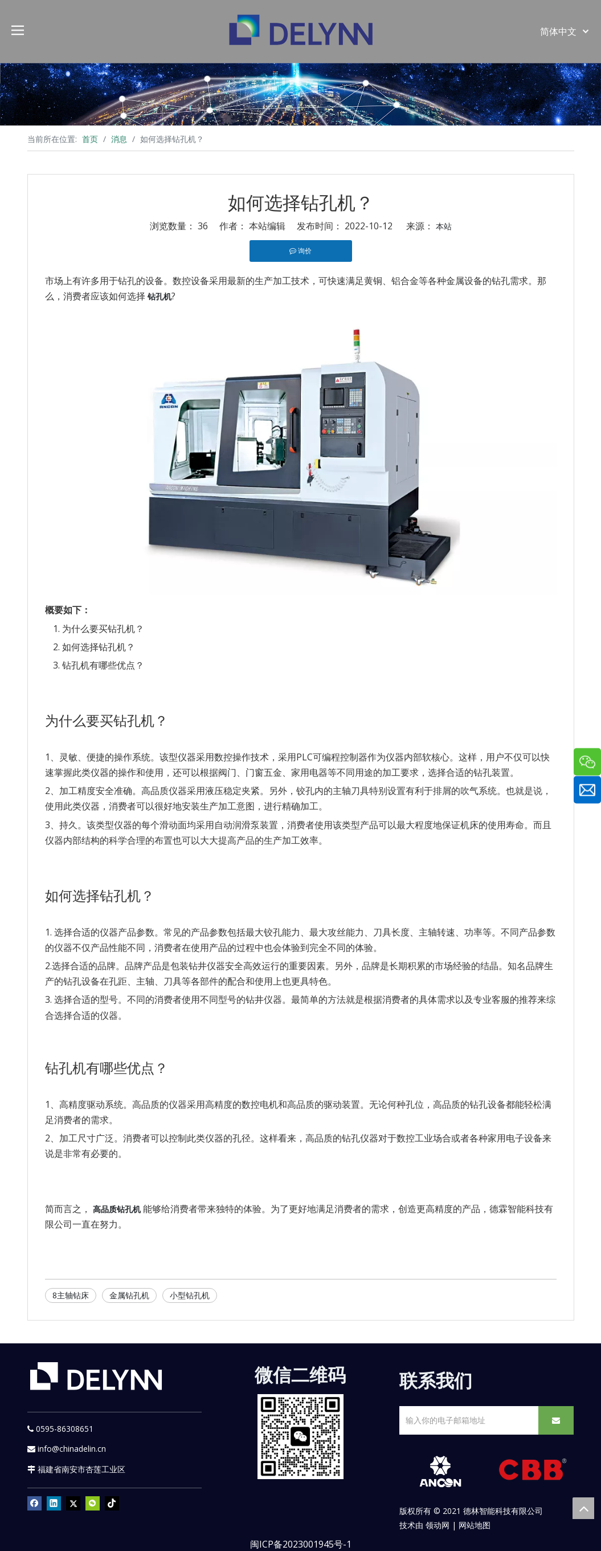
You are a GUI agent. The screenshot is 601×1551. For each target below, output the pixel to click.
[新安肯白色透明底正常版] (440, 1472)
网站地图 (474, 1525)
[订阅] (556, 1420)
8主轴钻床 (70, 1295)
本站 (444, 226)
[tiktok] (112, 1503)
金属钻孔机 (129, 1295)
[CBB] (533, 1471)
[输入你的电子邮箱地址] (467, 1420)
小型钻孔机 (190, 1295)
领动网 (437, 1525)
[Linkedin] (54, 1503)
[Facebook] (34, 1503)
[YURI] (300, 1436)
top (583, 1508)
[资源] (300, 94)
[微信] (92, 1503)
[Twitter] (73, 1503)
